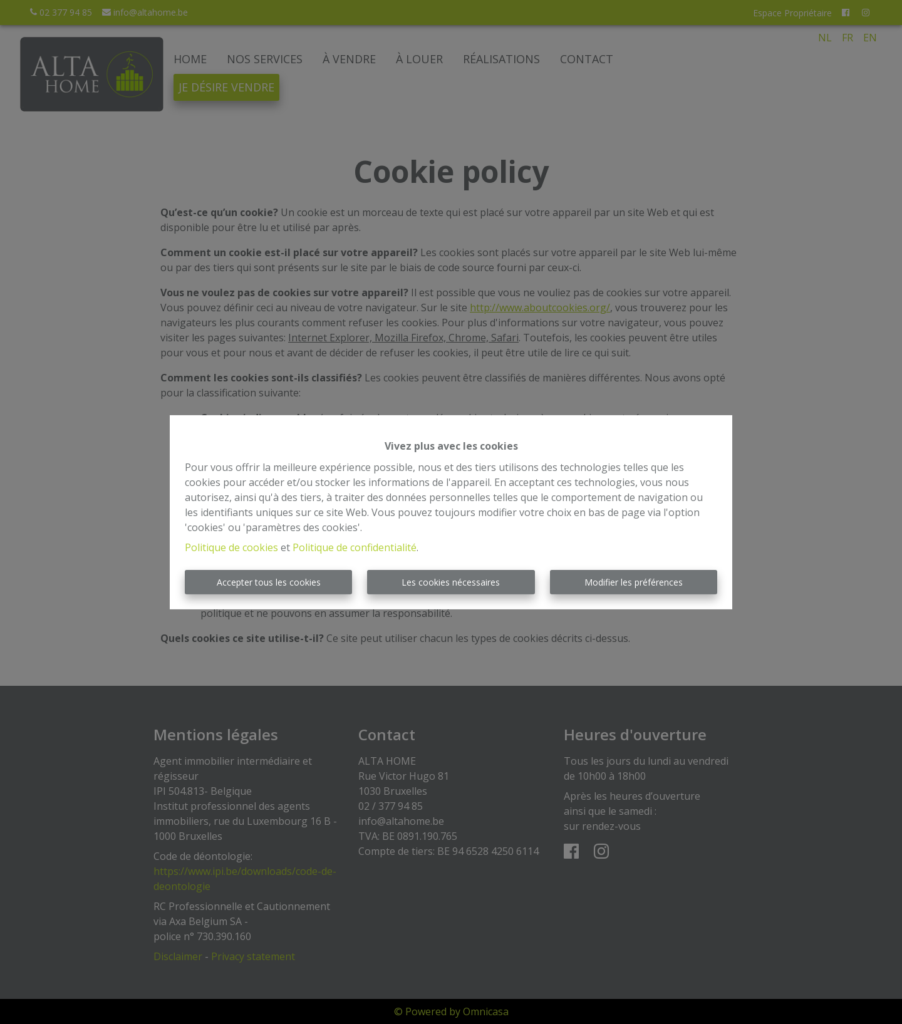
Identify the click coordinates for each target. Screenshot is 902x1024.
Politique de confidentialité (355, 547)
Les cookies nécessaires (451, 582)
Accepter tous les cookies (269, 582)
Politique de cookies (231, 547)
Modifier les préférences (633, 582)
